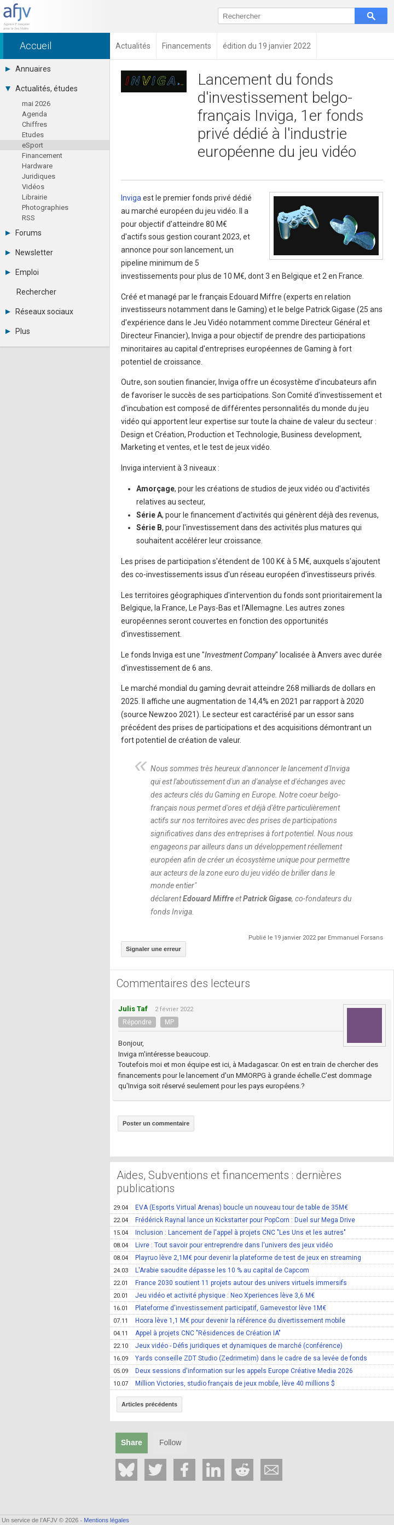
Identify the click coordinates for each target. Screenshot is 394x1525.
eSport (32, 145)
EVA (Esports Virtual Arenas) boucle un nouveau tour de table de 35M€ (230, 1207)
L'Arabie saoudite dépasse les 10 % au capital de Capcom (211, 1270)
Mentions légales (106, 1520)
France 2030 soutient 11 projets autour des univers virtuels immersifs (230, 1283)
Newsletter (29, 252)
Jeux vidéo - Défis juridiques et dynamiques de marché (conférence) (228, 1346)
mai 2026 (36, 103)
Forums (23, 232)
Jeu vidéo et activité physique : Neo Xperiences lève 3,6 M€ (214, 1295)
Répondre (137, 1022)
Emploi (22, 272)
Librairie (34, 197)
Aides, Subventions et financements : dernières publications (229, 1182)
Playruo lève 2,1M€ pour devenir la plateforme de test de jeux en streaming (237, 1258)
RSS (28, 218)
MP (169, 1022)
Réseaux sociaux (39, 311)
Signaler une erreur (153, 949)
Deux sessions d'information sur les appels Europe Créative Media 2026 (233, 1371)
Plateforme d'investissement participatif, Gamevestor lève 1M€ (219, 1308)
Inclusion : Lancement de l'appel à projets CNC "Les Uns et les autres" (229, 1232)
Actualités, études (41, 88)
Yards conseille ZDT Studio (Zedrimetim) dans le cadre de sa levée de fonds (240, 1358)
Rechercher (36, 292)
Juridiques (38, 176)
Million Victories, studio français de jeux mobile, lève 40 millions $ (224, 1383)
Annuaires (28, 68)
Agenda (34, 114)
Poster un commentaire (156, 1123)
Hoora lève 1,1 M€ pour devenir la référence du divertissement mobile (229, 1320)
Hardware (37, 166)
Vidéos (33, 187)
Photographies (45, 207)
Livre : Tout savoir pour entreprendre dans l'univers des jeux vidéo (223, 1245)
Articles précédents (149, 1404)
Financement (42, 155)
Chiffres (34, 124)
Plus (17, 331)
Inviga (131, 197)
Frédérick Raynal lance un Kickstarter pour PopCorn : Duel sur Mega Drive (234, 1220)
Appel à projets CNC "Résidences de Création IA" (197, 1333)
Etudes (33, 135)
